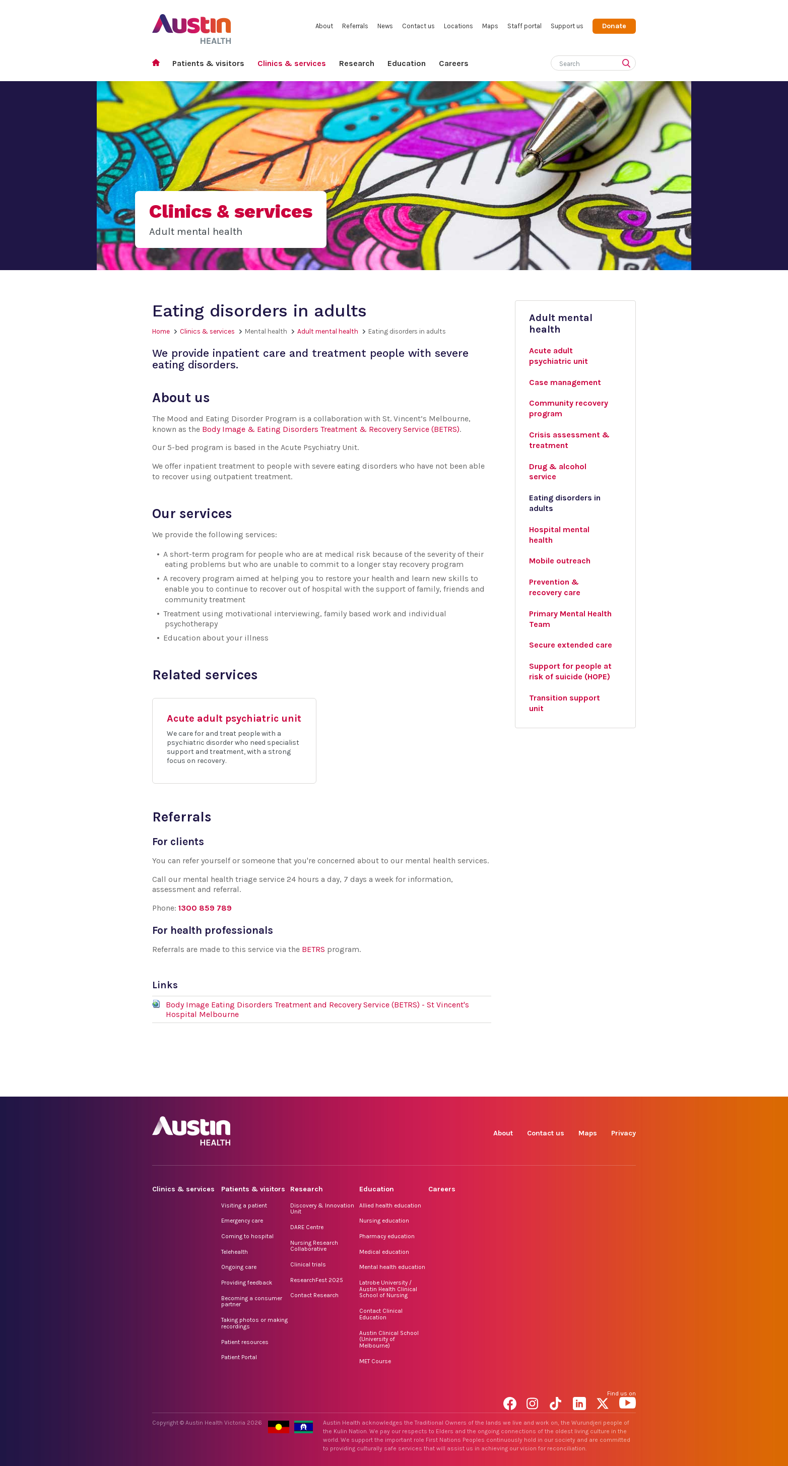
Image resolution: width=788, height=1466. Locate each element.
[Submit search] (628, 64)
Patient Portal (239, 1357)
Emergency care (242, 1220)
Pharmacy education (387, 1236)
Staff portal (524, 26)
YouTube (627, 1085)
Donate (614, 26)
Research (356, 63)
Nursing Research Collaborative (314, 1246)
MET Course (375, 1361)
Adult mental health (327, 331)
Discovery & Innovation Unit (322, 1209)
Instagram (535, 1085)
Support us (567, 26)
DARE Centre (306, 1227)
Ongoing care (238, 1266)
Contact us (418, 26)
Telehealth (234, 1251)
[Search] (581, 62)
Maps (490, 26)
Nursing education (384, 1220)
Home (159, 64)
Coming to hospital (247, 1236)
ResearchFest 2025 (316, 1280)
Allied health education (390, 1205)
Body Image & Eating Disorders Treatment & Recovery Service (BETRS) (330, 429)
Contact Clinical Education (381, 1314)
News (385, 26)
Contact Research (314, 1295)
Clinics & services (291, 63)
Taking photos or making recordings (254, 1323)
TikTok (558, 1085)
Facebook (511, 1085)
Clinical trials (308, 1264)
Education (406, 63)
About (324, 26)
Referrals (355, 26)
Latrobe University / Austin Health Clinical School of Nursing (388, 1289)
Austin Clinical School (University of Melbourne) (389, 1339)
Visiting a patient (244, 1205)
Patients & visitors (208, 63)
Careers (454, 63)
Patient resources (245, 1342)
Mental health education (392, 1266)
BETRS (313, 949)
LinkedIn (581, 1085)
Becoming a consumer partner (251, 1301)
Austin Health (191, 25)
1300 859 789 (205, 908)
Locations (458, 26)
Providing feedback (246, 1282)
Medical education (384, 1251)
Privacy (623, 1133)
